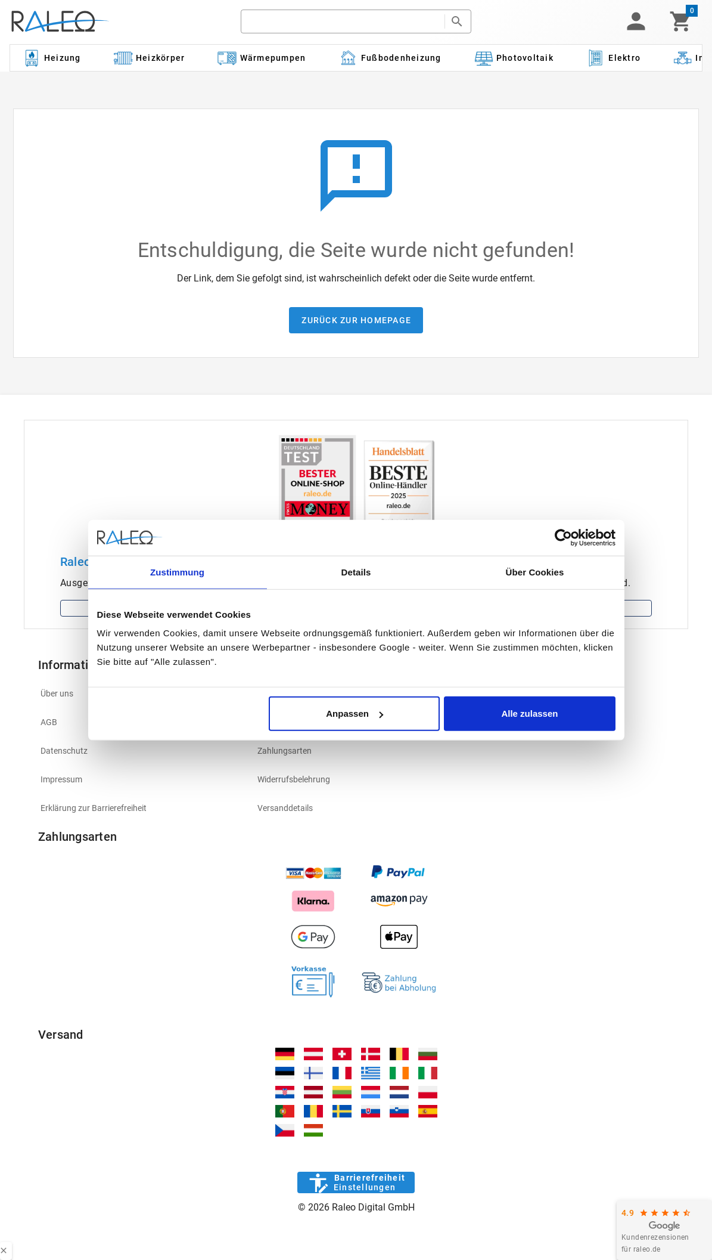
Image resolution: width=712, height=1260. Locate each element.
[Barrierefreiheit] (356, 1182)
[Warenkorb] (680, 21)
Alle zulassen (529, 713)
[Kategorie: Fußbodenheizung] (390, 58)
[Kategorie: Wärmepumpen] (262, 58)
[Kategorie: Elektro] (613, 58)
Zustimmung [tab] (177, 571)
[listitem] (139, 750)
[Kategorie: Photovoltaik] (513, 58)
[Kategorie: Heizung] (51, 58)
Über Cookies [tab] (535, 571)
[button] (635, 21)
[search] (343, 21)
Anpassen (354, 713)
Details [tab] (356, 571)
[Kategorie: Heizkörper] (149, 58)
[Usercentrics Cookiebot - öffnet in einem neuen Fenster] (563, 537)
